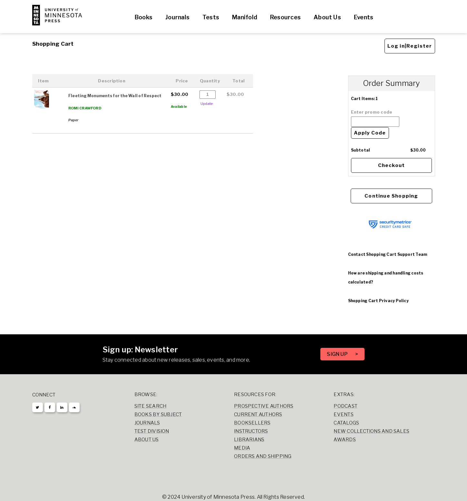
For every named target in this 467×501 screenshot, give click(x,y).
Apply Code (370, 133)
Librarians (249, 439)
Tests (210, 17)
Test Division (151, 431)
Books (143, 17)
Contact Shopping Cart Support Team (387, 254)
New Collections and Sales (371, 431)
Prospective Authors (263, 406)
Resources (285, 17)
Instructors (251, 431)
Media (242, 448)
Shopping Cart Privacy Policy (378, 300)
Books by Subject (158, 414)
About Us (327, 17)
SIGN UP (338, 354)
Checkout (391, 165)
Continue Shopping (391, 196)
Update (206, 103)
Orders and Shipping (262, 456)
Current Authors (258, 414)
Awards (344, 439)
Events (363, 17)
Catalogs (346, 423)
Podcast (345, 406)
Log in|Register (409, 46)
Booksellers (252, 423)
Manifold (244, 17)
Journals (177, 17)
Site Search (150, 406)
